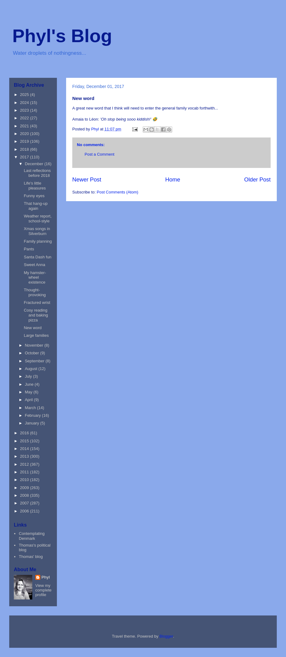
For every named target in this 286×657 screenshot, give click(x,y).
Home (172, 180)
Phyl (46, 577)
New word (33, 327)
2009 (25, 487)
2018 (25, 149)
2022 (25, 118)
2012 (25, 464)
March (31, 407)
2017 (25, 157)
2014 (25, 448)
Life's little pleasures (35, 185)
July (29, 376)
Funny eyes (34, 195)
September (35, 361)
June (30, 384)
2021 (25, 126)
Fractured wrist (37, 302)
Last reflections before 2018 (37, 173)
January (32, 423)
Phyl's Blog (62, 36)
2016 (25, 433)
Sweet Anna (34, 264)
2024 (25, 102)
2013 (25, 456)
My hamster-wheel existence (35, 277)
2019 (25, 141)
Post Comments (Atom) (117, 192)
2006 (25, 511)
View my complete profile (43, 590)
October (32, 353)
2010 (25, 479)
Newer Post (86, 180)
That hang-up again (35, 206)
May (29, 392)
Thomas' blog (31, 556)
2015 (25, 441)
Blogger (166, 636)
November (35, 345)
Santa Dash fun (37, 257)
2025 (25, 94)
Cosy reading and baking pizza (36, 315)
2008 (25, 495)
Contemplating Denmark (32, 536)
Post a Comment (99, 154)
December (35, 163)
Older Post (257, 180)
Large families (36, 335)
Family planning (38, 241)
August (31, 368)
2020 (25, 133)
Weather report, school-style (37, 218)
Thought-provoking (35, 292)
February (33, 415)
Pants (29, 249)
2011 (25, 472)
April (29, 399)
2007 (25, 503)
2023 (25, 110)
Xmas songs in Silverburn (37, 231)
